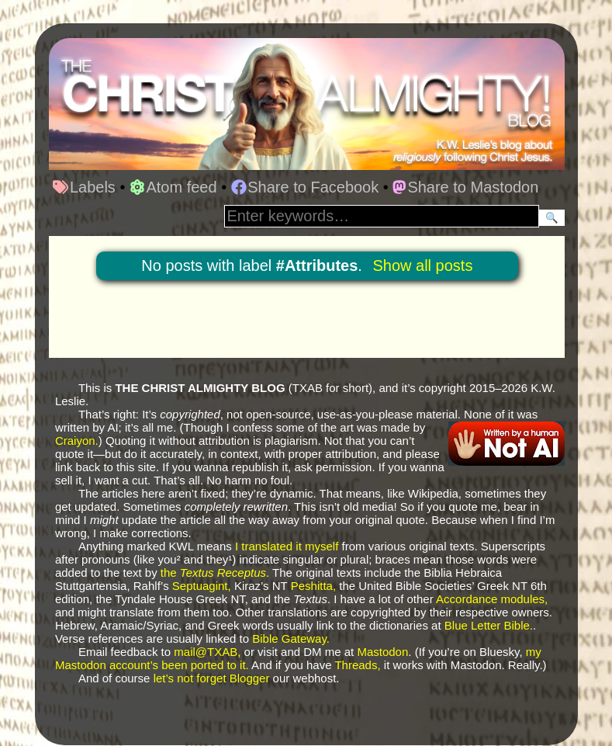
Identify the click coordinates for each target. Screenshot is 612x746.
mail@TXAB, (207, 651)
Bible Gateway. (291, 638)
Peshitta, (313, 585)
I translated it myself (286, 546)
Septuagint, (201, 585)
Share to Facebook (305, 187)
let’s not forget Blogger (212, 678)
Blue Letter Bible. (488, 625)
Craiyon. (77, 440)
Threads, (357, 664)
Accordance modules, (492, 598)
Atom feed (173, 187)
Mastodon (382, 651)
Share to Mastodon (465, 187)
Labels (84, 187)
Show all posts (422, 265)
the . (215, 572)
